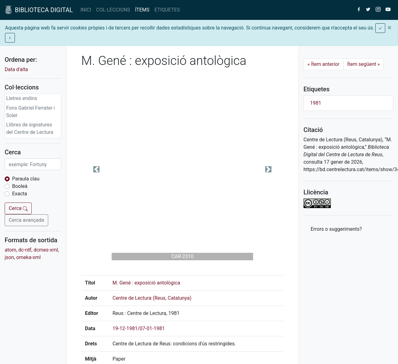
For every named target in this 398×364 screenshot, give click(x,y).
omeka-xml (28, 257)
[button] (96, 169)
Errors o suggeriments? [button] (336, 229)
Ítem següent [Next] (363, 64)
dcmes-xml (46, 250)
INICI (85, 10)
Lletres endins (21, 98)
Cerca (18, 208)
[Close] (389, 27)
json (9, 257)
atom (10, 250)
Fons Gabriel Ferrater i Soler (30, 111)
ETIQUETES (167, 10)
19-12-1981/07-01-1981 (139, 328)
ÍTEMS (142, 10)
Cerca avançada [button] (26, 220)
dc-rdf (24, 250)
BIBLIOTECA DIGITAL (39, 10)
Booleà (19, 186)
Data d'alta (16, 69)
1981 (315, 103)
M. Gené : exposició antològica (146, 283)
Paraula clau (25, 179)
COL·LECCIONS (113, 10)
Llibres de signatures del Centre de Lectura (29, 128)
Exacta (19, 194)
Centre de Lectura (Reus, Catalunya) (152, 298)
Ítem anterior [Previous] (324, 64)
